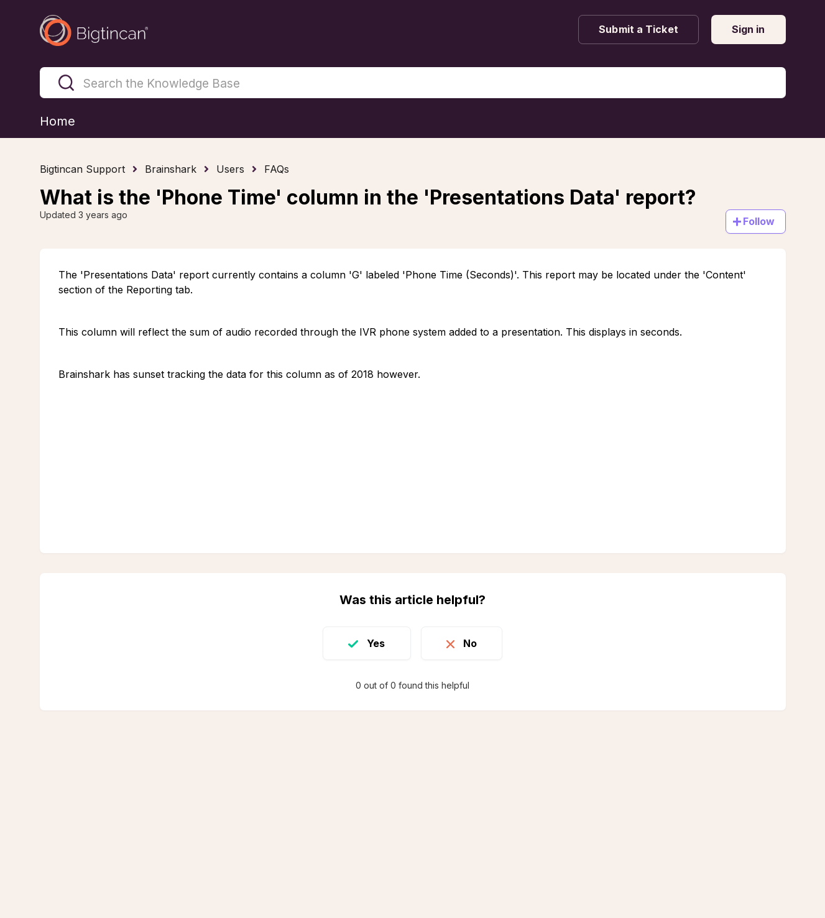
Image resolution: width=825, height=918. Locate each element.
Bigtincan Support (82, 169)
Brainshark (170, 169)
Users (230, 169)
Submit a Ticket (638, 29)
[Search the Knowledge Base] (413, 82)
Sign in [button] (748, 29)
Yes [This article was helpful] (376, 643)
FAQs (276, 169)
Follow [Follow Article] (759, 221)
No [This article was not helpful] (470, 643)
